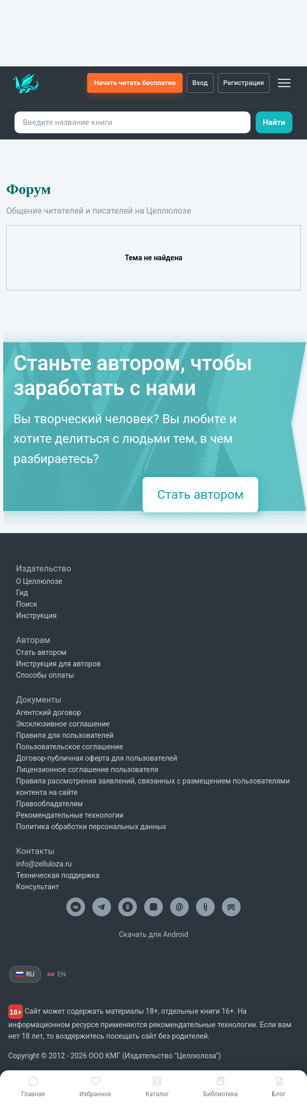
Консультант (37, 887)
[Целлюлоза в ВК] (75, 907)
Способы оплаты (45, 675)
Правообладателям (49, 804)
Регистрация (244, 83)
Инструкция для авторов (58, 664)
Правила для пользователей (65, 735)
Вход (200, 83)
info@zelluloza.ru (44, 864)
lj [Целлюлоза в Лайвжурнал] (205, 907)
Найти (274, 122)
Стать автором (200, 494)
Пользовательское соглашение (69, 747)
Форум (28, 189)
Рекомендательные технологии (69, 815)
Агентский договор (48, 712)
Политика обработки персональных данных (91, 826)
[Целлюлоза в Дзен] (153, 907)
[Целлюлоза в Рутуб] (231, 907)
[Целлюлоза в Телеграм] (101, 907)
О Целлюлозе (39, 581)
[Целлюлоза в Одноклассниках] (127, 907)
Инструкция (36, 615)
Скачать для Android (153, 934)
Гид (22, 593)
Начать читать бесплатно (134, 83)
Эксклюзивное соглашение (62, 724)
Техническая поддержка (58, 875)
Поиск (26, 604)
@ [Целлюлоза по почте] (179, 907)
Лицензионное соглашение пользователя (87, 769)
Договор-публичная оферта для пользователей (96, 758)
